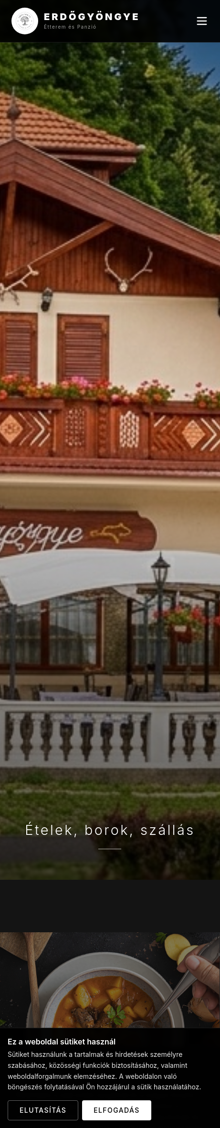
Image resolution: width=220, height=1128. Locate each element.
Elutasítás (43, 1110)
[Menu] (202, 21)
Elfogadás (116, 1110)
